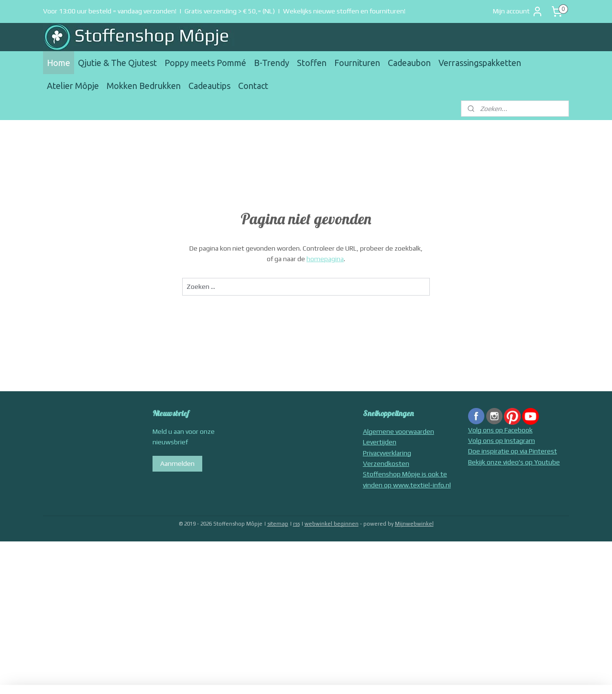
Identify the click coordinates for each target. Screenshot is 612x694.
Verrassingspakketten (479, 62)
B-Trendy (271, 62)
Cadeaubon (409, 62)
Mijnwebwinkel (414, 524)
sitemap (277, 524)
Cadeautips (209, 85)
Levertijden (379, 442)
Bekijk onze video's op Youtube (514, 462)
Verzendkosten (386, 463)
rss (296, 524)
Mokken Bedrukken (144, 85)
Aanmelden (177, 463)
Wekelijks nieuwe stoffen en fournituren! (344, 11)
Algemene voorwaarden (398, 431)
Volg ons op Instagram (501, 440)
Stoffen (312, 62)
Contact (253, 85)
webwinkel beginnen (332, 524)
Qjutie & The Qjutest (117, 62)
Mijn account (518, 11)
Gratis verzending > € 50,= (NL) (230, 11)
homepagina (325, 259)
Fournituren (357, 62)
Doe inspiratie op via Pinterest (512, 451)
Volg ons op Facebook (500, 430)
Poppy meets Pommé (205, 62)
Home (58, 62)
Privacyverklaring (387, 453)
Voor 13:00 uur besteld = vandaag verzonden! (109, 11)
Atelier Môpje (73, 85)
